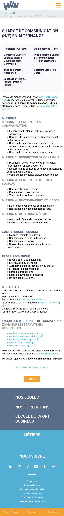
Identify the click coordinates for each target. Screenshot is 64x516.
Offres (16, 13)
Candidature (53, 512)
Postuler (32, 378)
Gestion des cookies (32, 493)
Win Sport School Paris (33, 299)
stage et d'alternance (47, 353)
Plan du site (32, 481)
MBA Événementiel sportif (23, 342)
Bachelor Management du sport (26, 333)
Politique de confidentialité (32, 489)
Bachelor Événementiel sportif (26, 336)
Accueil (6, 13)
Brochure (32, 512)
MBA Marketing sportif (21, 345)
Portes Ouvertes (11, 512)
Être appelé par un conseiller (32, 367)
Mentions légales (32, 485)
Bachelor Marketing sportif (24, 339)
